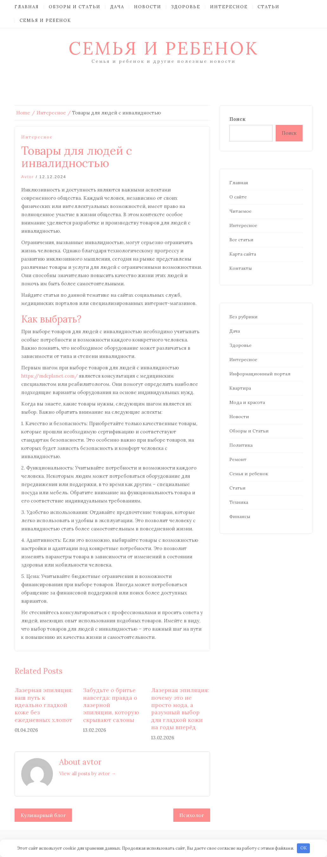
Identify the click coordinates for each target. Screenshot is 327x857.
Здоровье (185, 7)
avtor (27, 176)
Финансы (239, 516)
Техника (238, 502)
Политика (241, 445)
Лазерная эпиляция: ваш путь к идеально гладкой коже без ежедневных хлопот (44, 705)
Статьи (268, 7)
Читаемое (240, 211)
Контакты (240, 268)
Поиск (237, 119)
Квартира (240, 388)
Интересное (229, 7)
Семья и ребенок (45, 20)
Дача (117, 7)
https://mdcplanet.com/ (49, 376)
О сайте (238, 197)
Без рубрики (243, 317)
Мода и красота (247, 402)
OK (303, 848)
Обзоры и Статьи (74, 7)
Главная (27, 7)
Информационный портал (260, 374)
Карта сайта (242, 254)
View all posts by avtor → (87, 773)
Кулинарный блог (43, 815)
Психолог (191, 815)
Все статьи (241, 240)
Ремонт (238, 459)
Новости (147, 7)
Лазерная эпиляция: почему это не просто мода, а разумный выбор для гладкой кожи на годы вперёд (180, 708)
